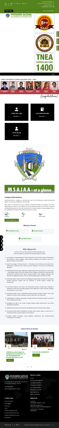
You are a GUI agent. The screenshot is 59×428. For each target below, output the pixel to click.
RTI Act (32, 378)
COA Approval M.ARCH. (36, 385)
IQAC (6, 3)
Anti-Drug (7, 406)
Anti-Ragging (8, 403)
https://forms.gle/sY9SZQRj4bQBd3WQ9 (40, 406)
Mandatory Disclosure (35, 389)
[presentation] (28, 367)
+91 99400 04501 (9, 386)
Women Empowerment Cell (11, 413)
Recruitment (8, 417)
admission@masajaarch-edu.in (12, 389)
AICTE (23, 3)
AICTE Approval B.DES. (35, 387)
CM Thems (51, 425)
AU (11, 5)
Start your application (11, 220)
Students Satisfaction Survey (12, 415)
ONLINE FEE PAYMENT (48, 5)
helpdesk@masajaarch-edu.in (37, 403)
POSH (6, 408)
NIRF (18, 3)
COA (6, 5)
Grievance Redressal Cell (11, 410)
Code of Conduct (9, 401)
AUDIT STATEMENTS (35, 394)
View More (16, 116)
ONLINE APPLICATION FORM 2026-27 (45, 3)
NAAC (11, 3)
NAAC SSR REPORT (34, 392)
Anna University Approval (36, 380)
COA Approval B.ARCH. (35, 383)
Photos (10, 360)
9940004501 (33, 410)
